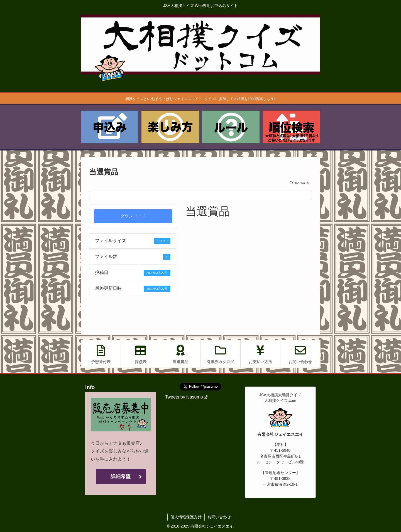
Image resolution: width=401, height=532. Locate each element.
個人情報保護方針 (186, 517)
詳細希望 (121, 476)
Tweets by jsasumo (186, 397)
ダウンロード (133, 216)
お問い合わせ (219, 517)
